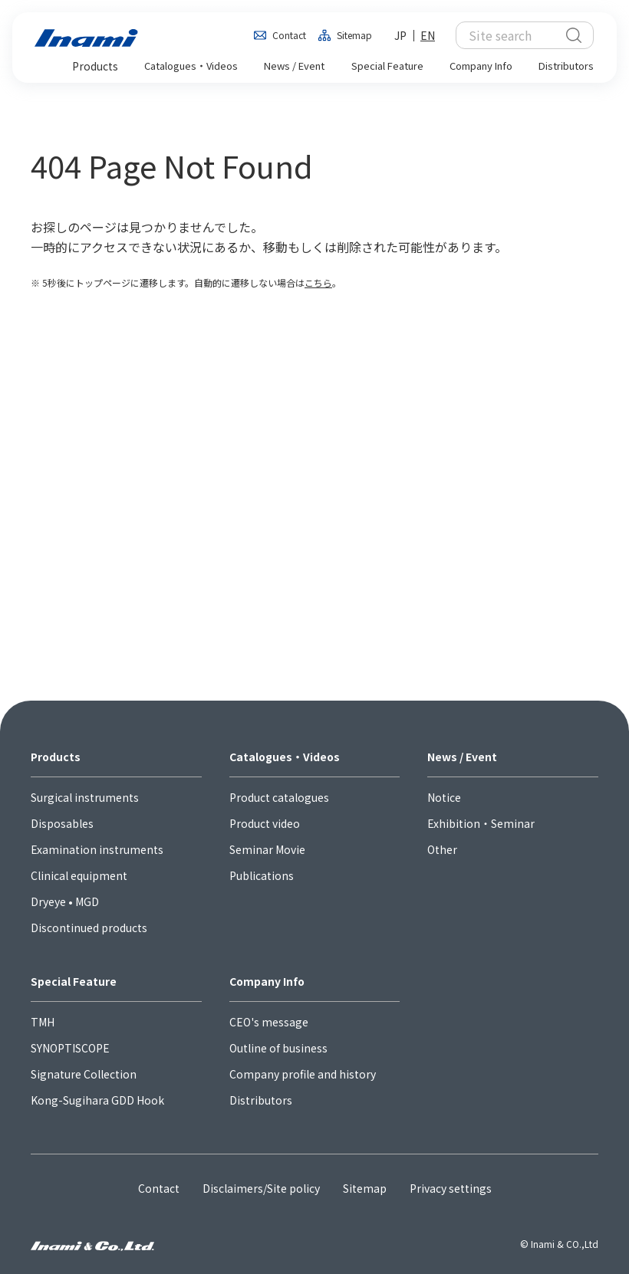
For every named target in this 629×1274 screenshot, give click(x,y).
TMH (42, 1021)
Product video (264, 823)
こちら (318, 282)
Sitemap (354, 34)
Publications (261, 875)
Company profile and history (302, 1074)
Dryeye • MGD (65, 901)
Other (442, 849)
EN (427, 35)
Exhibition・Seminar (481, 823)
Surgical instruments (85, 797)
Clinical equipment (79, 875)
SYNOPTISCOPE (70, 1048)
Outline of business (278, 1048)
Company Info (267, 981)
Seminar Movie (267, 849)
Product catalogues (279, 797)
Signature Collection (84, 1074)
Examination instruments (97, 849)
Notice (444, 797)
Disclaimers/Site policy (261, 1188)
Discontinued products (89, 927)
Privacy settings (451, 1188)
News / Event (462, 756)
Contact (289, 34)
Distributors (260, 1100)
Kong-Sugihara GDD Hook (97, 1100)
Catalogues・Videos (284, 756)
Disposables (62, 823)
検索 (574, 35)
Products (56, 756)
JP (400, 35)
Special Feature (74, 981)
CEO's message (268, 1021)
